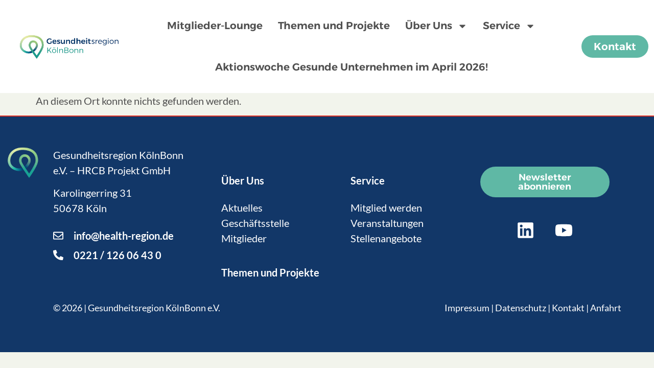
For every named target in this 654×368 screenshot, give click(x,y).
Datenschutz (520, 307)
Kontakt (568, 307)
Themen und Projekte (334, 25)
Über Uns (436, 26)
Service (509, 26)
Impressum (467, 307)
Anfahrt (605, 307)
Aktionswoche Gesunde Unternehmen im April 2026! (351, 67)
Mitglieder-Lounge (215, 25)
